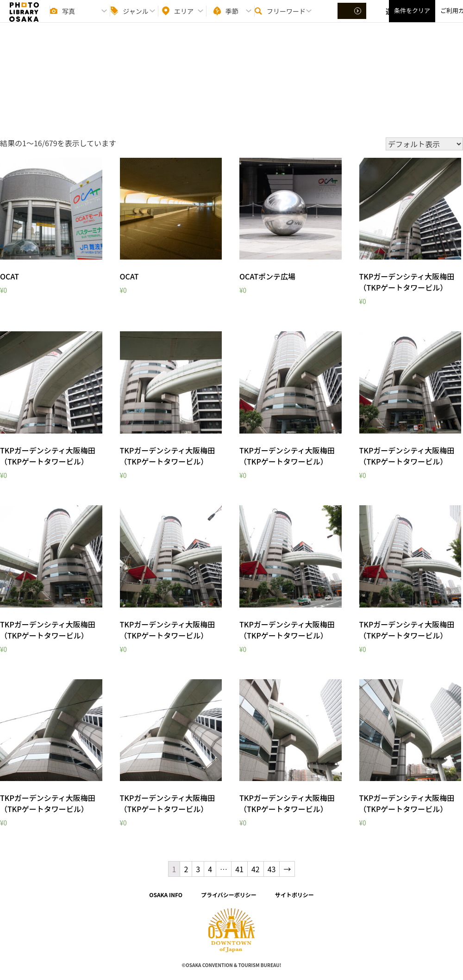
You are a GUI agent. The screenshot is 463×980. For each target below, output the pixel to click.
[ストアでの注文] (424, 143)
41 (239, 869)
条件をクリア (412, 18)
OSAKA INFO (165, 895)
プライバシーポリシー (229, 895)
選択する (353, 19)
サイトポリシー (294, 895)
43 (272, 869)
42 (255, 869)
